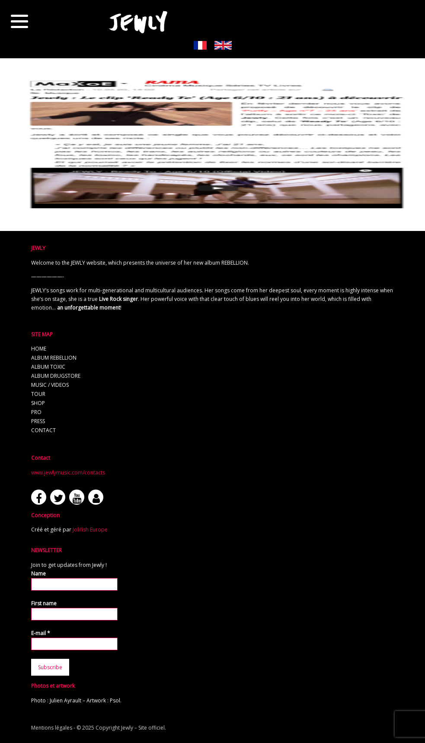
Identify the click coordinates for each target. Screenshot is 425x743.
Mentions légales (51, 727)
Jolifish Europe (90, 529)
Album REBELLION (54, 357)
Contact (43, 430)
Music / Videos (50, 385)
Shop (38, 403)
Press (38, 421)
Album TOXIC (48, 366)
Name (38, 573)
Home (38, 348)
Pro (36, 412)
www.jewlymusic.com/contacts (68, 472)
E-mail (40, 633)
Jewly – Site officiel (143, 727)
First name (44, 603)
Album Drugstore (55, 375)
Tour (38, 394)
